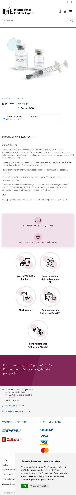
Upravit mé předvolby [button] (39, 486)
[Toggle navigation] (70, 11)
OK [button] (24, 486)
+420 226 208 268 (14, 405)
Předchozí (7, 98)
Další (19, 98)
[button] (60, 11)
